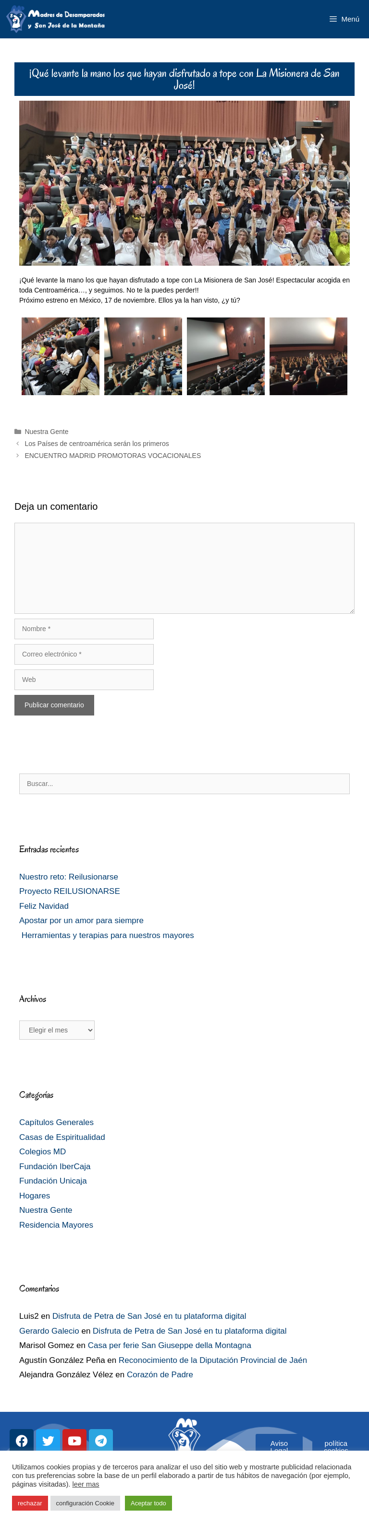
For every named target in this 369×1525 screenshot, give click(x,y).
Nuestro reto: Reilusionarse (68, 876)
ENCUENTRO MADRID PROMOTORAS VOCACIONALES (113, 455)
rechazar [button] (30, 1503)
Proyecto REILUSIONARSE (69, 891)
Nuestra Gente (46, 431)
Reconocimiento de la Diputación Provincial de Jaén (213, 1360)
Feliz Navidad (44, 906)
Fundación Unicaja (53, 1180)
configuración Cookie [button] (85, 1503)
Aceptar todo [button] (148, 1503)
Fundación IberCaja (54, 1166)
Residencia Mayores (56, 1225)
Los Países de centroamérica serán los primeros (97, 443)
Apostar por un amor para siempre (81, 920)
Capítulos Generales (56, 1122)
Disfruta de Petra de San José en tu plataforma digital (149, 1316)
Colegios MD (42, 1151)
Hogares (34, 1195)
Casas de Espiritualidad (62, 1137)
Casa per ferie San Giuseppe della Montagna (169, 1345)
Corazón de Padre (160, 1374)
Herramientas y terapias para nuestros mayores (106, 935)
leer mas (85, 1484)
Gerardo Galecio (49, 1331)
